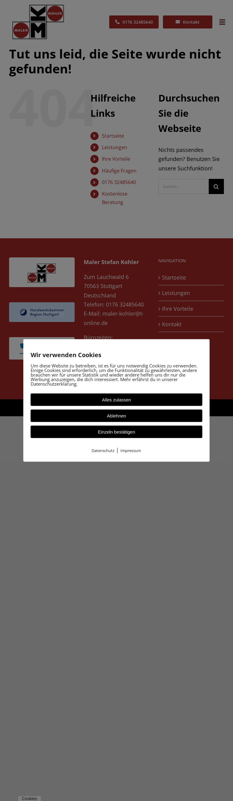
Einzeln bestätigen (116, 431)
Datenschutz (103, 450)
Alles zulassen (116, 399)
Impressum (130, 450)
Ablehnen (116, 415)
